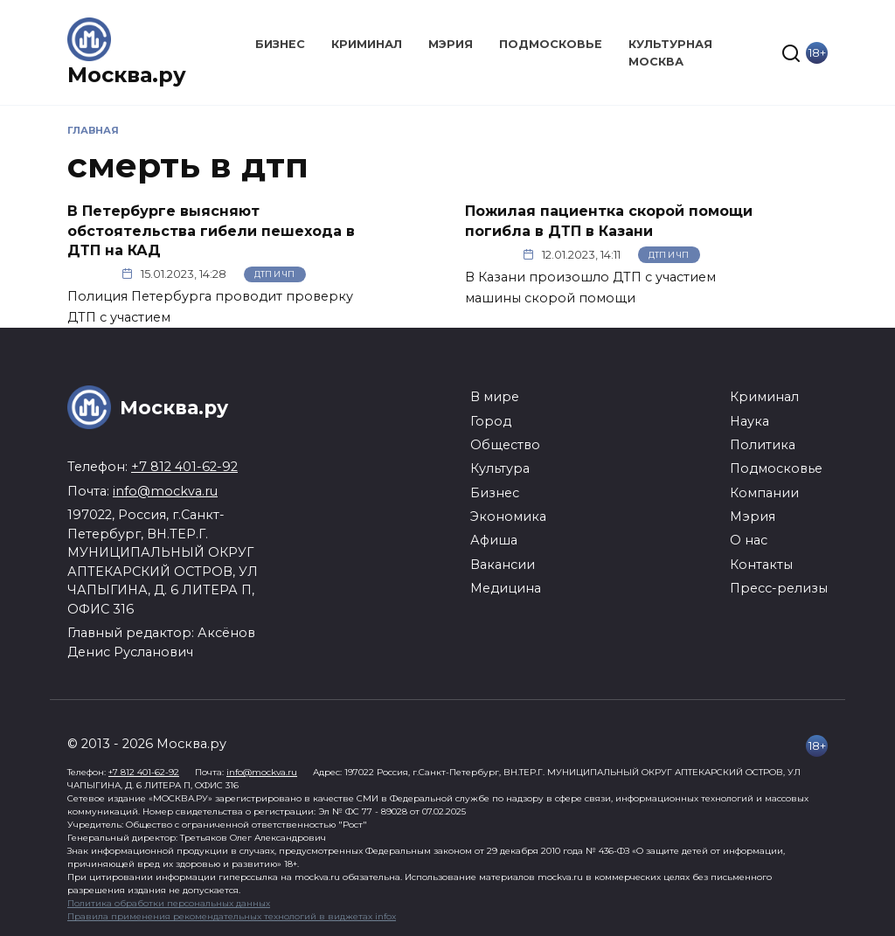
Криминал (366, 44)
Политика (762, 445)
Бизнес (280, 44)
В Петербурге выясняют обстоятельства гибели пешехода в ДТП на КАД (211, 231)
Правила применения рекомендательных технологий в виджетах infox (231, 916)
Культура (500, 468)
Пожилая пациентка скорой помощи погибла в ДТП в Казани (609, 221)
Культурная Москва (670, 52)
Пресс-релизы (779, 588)
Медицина (505, 588)
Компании (764, 493)
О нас (748, 540)
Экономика (508, 516)
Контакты (761, 564)
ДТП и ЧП (274, 274)
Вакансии (502, 564)
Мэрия (450, 44)
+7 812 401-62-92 (184, 467)
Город (490, 421)
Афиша (493, 540)
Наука (749, 421)
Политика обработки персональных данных (168, 903)
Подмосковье (550, 44)
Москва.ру (126, 74)
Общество (505, 445)
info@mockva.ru (165, 491)
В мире (494, 397)
